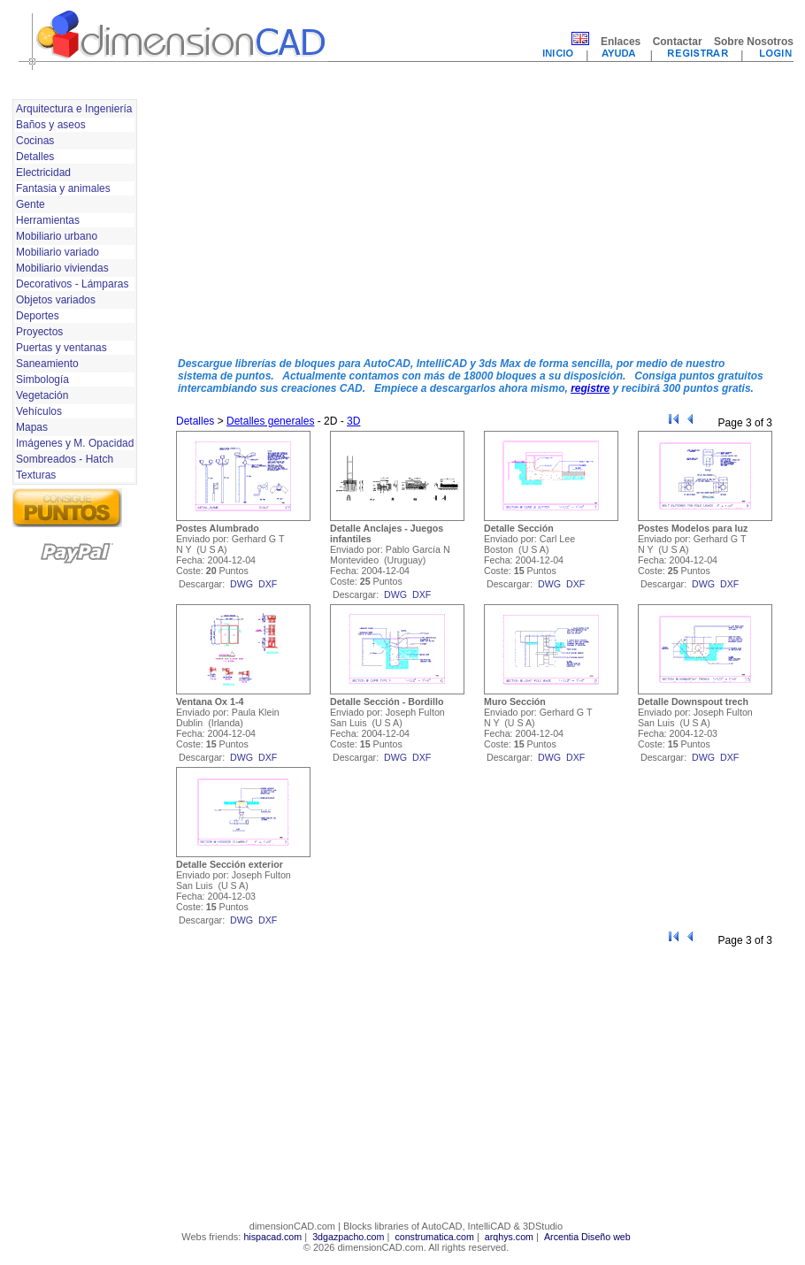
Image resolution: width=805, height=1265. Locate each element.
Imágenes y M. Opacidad (75, 443)
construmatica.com (434, 1236)
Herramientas (48, 220)
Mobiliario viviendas (62, 268)
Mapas (32, 427)
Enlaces (620, 41)
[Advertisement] (332, 219)
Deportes (37, 316)
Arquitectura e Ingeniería (74, 109)
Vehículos (39, 411)
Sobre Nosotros (754, 41)
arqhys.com (509, 1236)
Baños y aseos (51, 125)
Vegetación (42, 395)
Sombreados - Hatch (64, 459)
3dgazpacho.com (348, 1236)
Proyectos (39, 332)
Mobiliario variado (57, 252)
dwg (241, 584)
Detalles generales (270, 421)
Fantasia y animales (63, 188)
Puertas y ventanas (61, 347)
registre (590, 388)
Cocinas (35, 140)
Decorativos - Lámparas (72, 284)
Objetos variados (56, 300)
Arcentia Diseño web (587, 1236)
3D (353, 421)
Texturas (36, 475)
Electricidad (43, 172)
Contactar (677, 41)
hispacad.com (272, 1236)
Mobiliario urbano (56, 236)
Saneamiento (47, 363)
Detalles (35, 156)
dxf (267, 584)
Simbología (42, 379)
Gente (30, 204)
